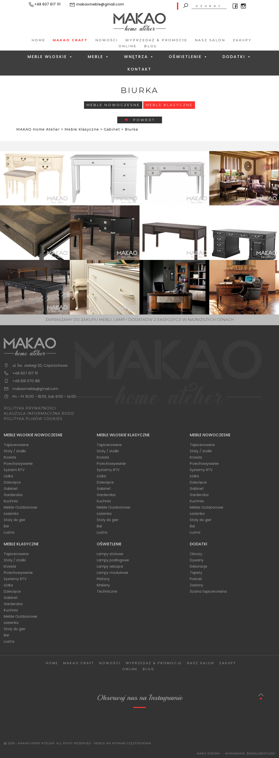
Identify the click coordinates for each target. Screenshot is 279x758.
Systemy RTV (108, 469)
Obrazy (196, 553)
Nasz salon (210, 40)
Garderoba (13, 494)
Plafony (103, 578)
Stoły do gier (15, 519)
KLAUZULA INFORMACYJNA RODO (39, 413)
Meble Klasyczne (169, 105)
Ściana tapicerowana (208, 591)
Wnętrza (139, 57)
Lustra (9, 532)
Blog (150, 46)
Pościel (196, 578)
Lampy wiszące (110, 566)
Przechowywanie (18, 463)
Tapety (196, 572)
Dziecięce (12, 482)
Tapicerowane (16, 444)
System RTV (14, 469)
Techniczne (107, 591)
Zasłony (196, 585)
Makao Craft (70, 40)
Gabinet (11, 488)
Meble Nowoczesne (113, 105)
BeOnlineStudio (261, 753)
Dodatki (237, 57)
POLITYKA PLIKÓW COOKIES (33, 419)
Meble (99, 57)
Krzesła (10, 457)
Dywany (197, 560)
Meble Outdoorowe (20, 507)
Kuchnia (11, 501)
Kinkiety (103, 585)
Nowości (106, 40)
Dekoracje (198, 566)
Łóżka (8, 476)
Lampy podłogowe (113, 560)
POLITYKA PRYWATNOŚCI (30, 408)
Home (38, 40)
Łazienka (11, 513)
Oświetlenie (188, 57)
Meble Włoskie (50, 57)
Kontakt (140, 69)
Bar (6, 526)
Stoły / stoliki (15, 451)
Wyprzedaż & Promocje (156, 40)
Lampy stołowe (110, 553)
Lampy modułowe (112, 572)
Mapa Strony (208, 753)
